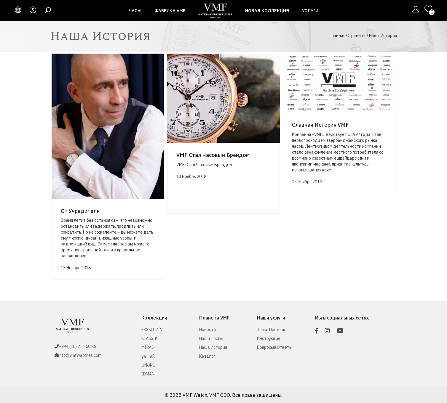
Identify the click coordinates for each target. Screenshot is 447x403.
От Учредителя (80, 211)
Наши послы (211, 338)
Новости (207, 329)
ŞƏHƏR (148, 356)
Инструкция (268, 338)
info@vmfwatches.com (80, 355)
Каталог (207, 356)
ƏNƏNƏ (148, 365)
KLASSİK (149, 338)
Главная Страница (348, 35)
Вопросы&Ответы (274, 347)
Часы (135, 10)
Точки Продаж (271, 329)
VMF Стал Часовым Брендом (213, 155)
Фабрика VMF (169, 10)
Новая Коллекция (267, 10)
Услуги (310, 10)
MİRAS (147, 347)
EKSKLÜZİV (152, 329)
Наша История (213, 347)
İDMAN (147, 374)
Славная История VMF (320, 124)
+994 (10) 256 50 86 (77, 346)
